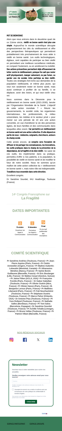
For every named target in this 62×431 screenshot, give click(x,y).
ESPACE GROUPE (37, 424)
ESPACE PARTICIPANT (16, 424)
